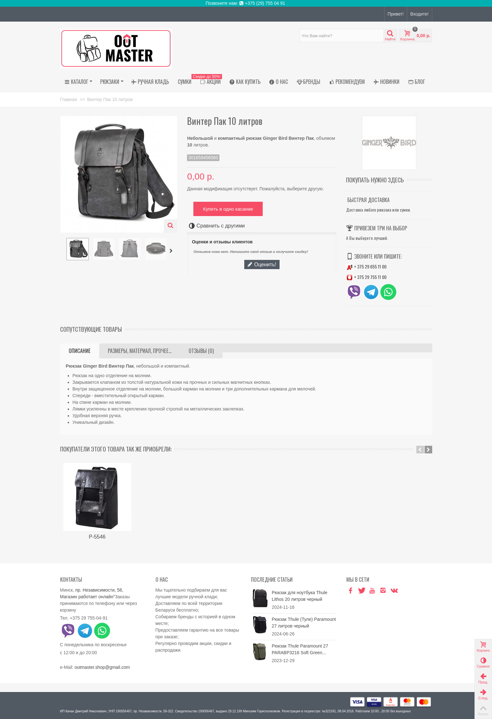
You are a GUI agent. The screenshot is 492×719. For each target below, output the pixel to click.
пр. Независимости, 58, (99, 590)
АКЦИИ (209, 81)
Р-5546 (97, 536)
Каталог (79, 81)
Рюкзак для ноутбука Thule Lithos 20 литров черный (300, 596)
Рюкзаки (112, 81)
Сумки (184, 81)
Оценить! (261, 264)
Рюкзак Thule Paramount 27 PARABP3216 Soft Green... (300, 649)
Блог (416, 81)
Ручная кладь (150, 81)
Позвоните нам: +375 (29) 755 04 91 (246, 3)
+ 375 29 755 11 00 (366, 277)
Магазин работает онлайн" (87, 596)
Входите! (419, 14)
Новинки (386, 81)
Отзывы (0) (201, 351)
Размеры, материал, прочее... (139, 351)
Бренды (308, 81)
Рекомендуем (347, 81)
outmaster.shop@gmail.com (102, 667)
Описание (80, 351)
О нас (278, 81)
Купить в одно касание (228, 209)
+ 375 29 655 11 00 (366, 266)
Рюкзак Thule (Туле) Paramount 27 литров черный (304, 622)
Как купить (245, 81)
